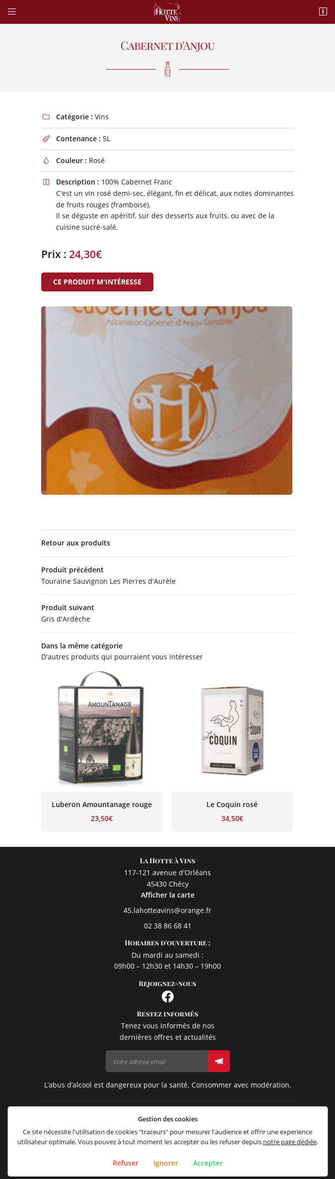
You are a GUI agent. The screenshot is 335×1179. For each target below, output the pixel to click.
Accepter (208, 1163)
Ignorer (165, 1163)
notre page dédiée (290, 1142)
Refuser (125, 1163)
